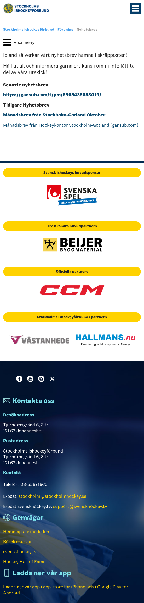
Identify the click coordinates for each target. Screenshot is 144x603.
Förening (65, 29)
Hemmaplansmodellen (26, 531)
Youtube (31, 379)
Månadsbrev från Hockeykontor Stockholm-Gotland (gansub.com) (71, 125)
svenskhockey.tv (20, 552)
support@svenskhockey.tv (80, 506)
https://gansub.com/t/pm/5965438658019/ (52, 95)
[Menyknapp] (135, 8)
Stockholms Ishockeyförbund (28, 29)
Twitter (53, 379)
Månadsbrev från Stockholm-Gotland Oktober (54, 115)
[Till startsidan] (28, 8)
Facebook (20, 379)
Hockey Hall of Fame (24, 562)
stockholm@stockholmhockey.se (52, 496)
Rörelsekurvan (18, 541)
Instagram (42, 379)
